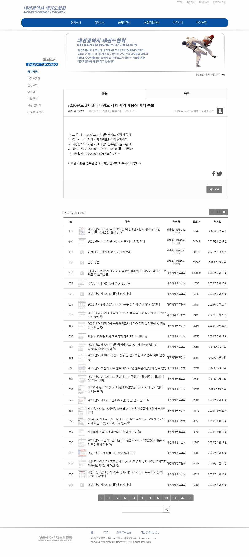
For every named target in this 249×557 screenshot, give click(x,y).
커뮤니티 (178, 22)
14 (133, 497)
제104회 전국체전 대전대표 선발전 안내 (112, 432)
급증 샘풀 (94, 262)
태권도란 (201, 22)
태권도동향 (33, 78)
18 (166, 497)
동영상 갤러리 (35, 112)
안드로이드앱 (219, 2)
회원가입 (191, 2)
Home (199, 74)
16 (149, 497)
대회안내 (32, 98)
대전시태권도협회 (76, 111)
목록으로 (214, 189)
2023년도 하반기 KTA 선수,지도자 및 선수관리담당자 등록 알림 (127, 368)
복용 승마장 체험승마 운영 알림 (107, 283)
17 (158, 497)
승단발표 (32, 92)
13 (125, 497)
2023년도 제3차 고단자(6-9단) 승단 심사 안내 (116, 400)
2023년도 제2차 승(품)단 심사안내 (109, 484)
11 (108, 497)
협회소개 (76, 22)
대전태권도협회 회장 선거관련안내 (109, 252)
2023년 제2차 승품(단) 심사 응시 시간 (111, 453)
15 (141, 497)
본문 (104, 93)
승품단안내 (124, 22)
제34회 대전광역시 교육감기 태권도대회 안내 (116, 336)
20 (182, 497)
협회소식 (99, 22)
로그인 (180, 2)
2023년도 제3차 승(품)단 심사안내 (109, 293)
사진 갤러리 (34, 105)
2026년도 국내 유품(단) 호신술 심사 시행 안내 (116, 241)
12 (116, 497)
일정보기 (32, 85)
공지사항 (32, 71)
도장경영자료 (151, 22)
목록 (186, 93)
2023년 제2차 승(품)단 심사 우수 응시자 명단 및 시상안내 (124, 304)
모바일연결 (204, 2)
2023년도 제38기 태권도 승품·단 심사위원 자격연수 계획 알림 (126, 355)
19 (174, 497)
